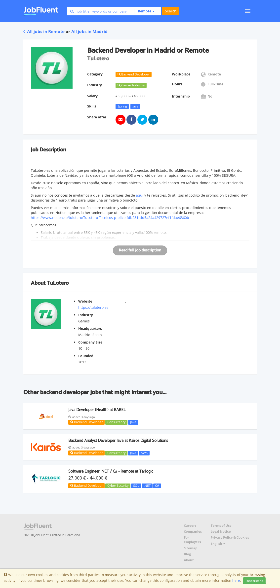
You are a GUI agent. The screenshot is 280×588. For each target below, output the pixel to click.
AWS (144, 453)
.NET (147, 486)
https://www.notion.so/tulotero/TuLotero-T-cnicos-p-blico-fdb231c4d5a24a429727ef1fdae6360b (110, 217)
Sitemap (190, 548)
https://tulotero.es (93, 307)
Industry (85, 314)
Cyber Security (118, 486)
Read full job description (140, 250)
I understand (254, 581)
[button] (144, 11)
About (189, 560)
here (236, 580)
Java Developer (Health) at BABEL (97, 409)
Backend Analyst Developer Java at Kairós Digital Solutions (118, 440)
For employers (192, 539)
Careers (190, 525)
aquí (139, 195)
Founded (85, 355)
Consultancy (116, 422)
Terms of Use (221, 525)
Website (85, 301)
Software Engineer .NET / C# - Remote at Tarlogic (110, 471)
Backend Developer (86, 422)
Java (135, 106)
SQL (136, 486)
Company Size (90, 342)
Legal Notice (221, 531)
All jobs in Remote (44, 31)
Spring (122, 106)
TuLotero (58, 283)
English (218, 544)
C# (157, 486)
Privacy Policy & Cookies (230, 537)
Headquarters (90, 328)
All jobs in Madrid (89, 31)
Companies (193, 531)
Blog (187, 554)
